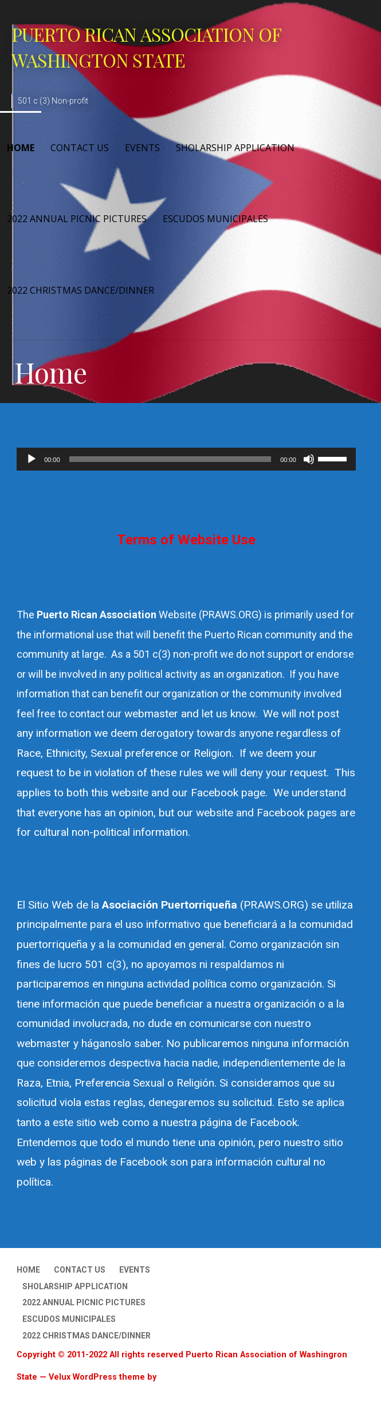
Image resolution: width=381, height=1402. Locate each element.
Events (142, 147)
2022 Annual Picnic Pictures (77, 218)
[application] (186, 459)
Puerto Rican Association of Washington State (146, 47)
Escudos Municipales (215, 218)
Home (20, 147)
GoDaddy (176, 1376)
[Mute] (309, 459)
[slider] (170, 459)
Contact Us (79, 147)
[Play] (31, 459)
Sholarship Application (235, 147)
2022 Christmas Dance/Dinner (80, 290)
